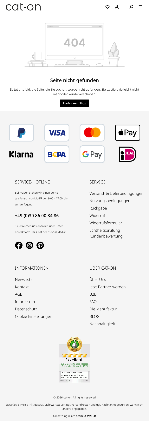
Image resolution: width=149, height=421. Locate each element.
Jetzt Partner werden (107, 286)
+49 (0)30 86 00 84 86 (37, 215)
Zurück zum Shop (74, 103)
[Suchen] (131, 7)
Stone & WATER (86, 416)
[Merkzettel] (107, 7)
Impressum (25, 301)
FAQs (93, 301)
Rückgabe (98, 208)
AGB (19, 294)
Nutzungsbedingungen (109, 200)
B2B (93, 294)
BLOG (94, 316)
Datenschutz (26, 309)
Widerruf (97, 215)
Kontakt (22, 286)
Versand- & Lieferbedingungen (116, 193)
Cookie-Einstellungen (33, 316)
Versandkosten (80, 404)
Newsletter (24, 279)
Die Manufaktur (103, 309)
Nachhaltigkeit (102, 323)
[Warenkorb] (123, 7)
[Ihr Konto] (116, 7)
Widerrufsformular (105, 222)
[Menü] (140, 7)
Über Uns (97, 279)
